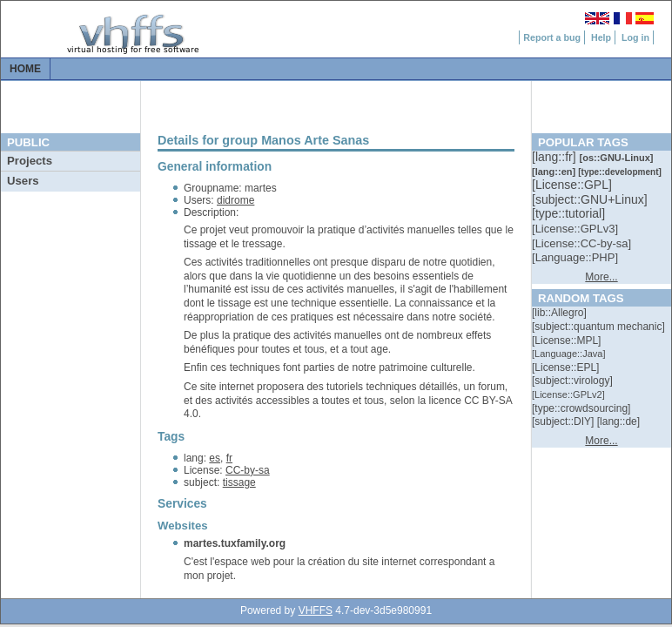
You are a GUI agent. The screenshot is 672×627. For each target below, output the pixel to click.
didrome (235, 200)
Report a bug (552, 37)
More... (601, 277)
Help (601, 37)
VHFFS (316, 610)
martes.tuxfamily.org (235, 543)
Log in (635, 37)
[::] (555, 157)
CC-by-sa (247, 470)
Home (25, 69)
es (214, 458)
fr (229, 458)
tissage (239, 482)
